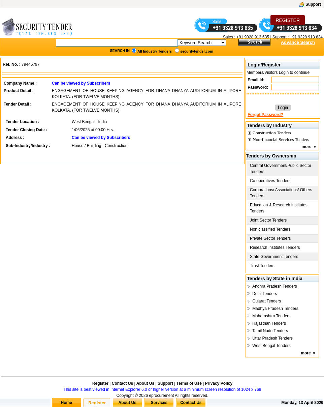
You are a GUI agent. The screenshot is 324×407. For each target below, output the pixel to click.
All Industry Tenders (154, 51)
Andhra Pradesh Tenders (274, 286)
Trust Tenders (262, 265)
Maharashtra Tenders (271, 316)
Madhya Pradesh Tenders (275, 308)
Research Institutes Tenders (275, 247)
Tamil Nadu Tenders (270, 330)
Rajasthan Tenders (269, 323)
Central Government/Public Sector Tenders (280, 168)
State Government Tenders (274, 256)
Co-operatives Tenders (270, 180)
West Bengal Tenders (271, 345)
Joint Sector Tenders (268, 220)
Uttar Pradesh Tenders (272, 338)
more (306, 146)
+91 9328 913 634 (306, 37)
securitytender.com (196, 51)
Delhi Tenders (264, 293)
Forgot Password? (265, 114)
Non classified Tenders (270, 229)
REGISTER (288, 20)
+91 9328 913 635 (252, 37)
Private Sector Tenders (270, 238)
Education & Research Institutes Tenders (278, 208)
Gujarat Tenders (266, 301)
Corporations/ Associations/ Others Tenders (281, 192)
